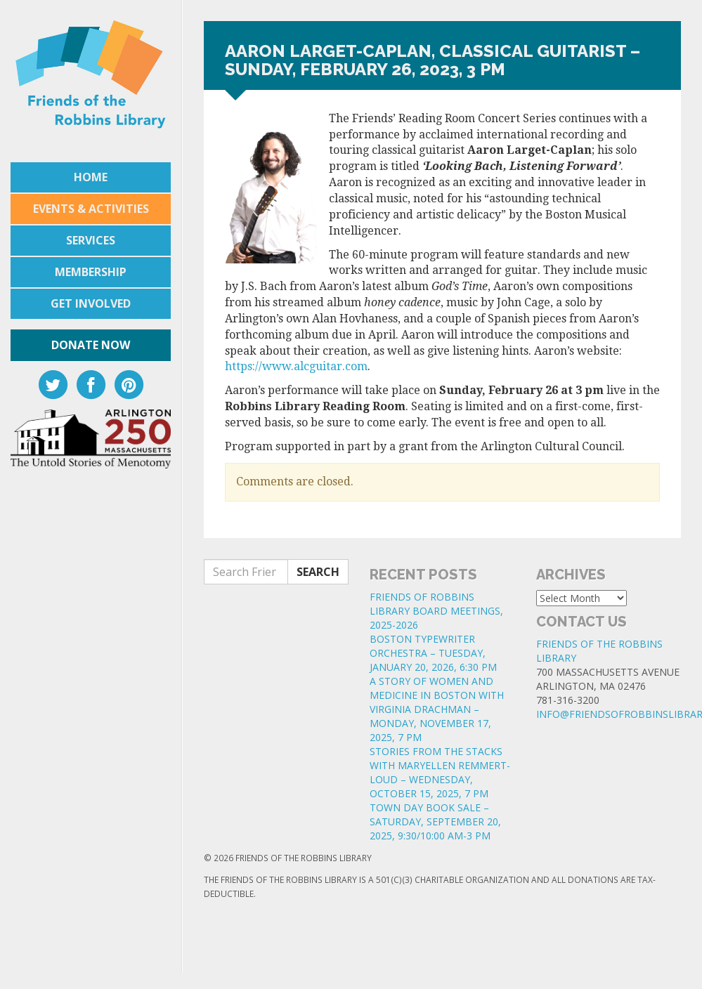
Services (90, 240)
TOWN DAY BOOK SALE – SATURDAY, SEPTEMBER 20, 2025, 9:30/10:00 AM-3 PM (435, 821)
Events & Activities (91, 208)
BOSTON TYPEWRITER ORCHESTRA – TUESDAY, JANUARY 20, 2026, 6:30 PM (433, 653)
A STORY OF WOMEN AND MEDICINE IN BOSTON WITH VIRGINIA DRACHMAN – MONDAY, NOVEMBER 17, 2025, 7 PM (437, 709)
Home (91, 177)
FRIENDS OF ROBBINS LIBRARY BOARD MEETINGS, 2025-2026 (436, 610)
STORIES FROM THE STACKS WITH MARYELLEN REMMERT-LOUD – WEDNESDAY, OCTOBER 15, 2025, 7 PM (440, 772)
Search (318, 571)
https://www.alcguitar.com (296, 366)
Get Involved (91, 303)
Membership (90, 272)
